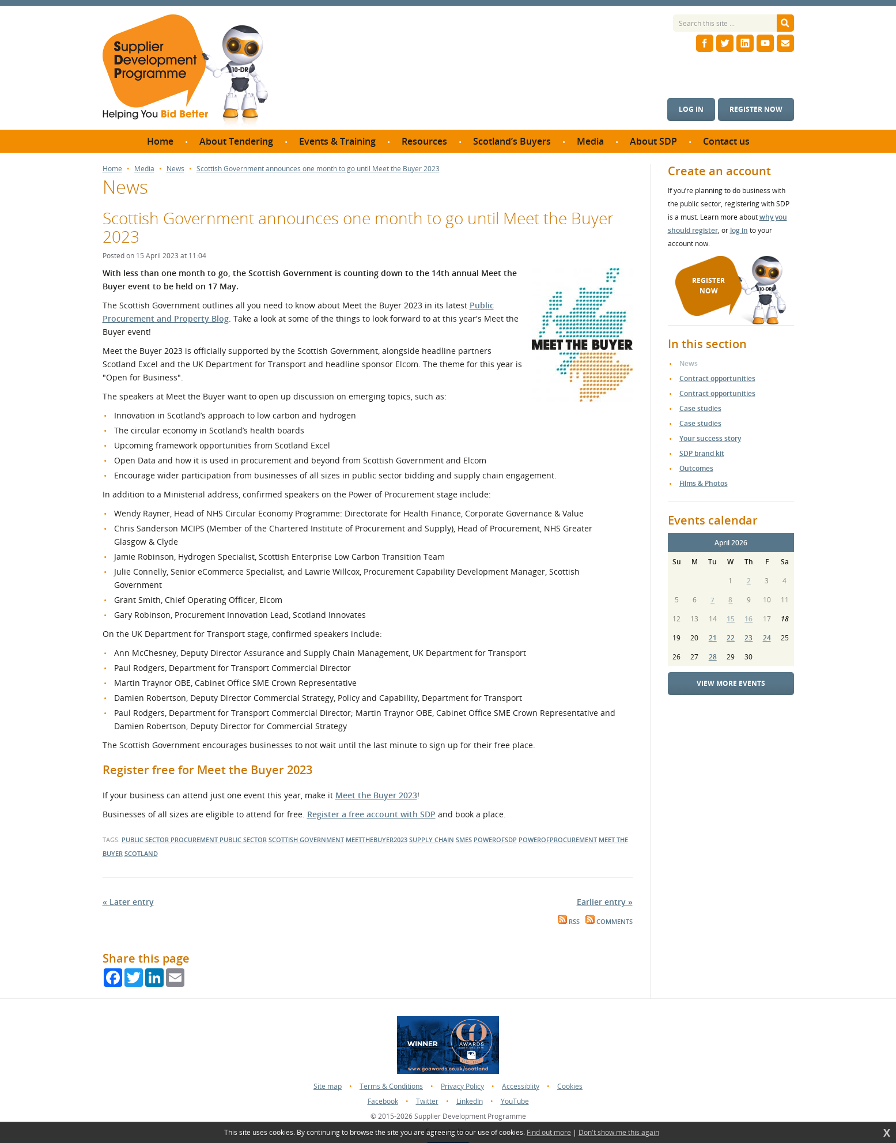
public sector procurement (171, 839)
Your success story (710, 438)
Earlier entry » (605, 901)
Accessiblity (520, 1086)
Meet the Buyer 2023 (376, 795)
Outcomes (696, 468)
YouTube (515, 1101)
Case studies (700, 408)
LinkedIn (469, 1101)
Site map (327, 1086)
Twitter (427, 1101)
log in (739, 230)
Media (144, 168)
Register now (755, 109)
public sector (243, 839)
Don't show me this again (619, 1132)
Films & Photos (703, 483)
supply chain (431, 839)
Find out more (549, 1132)
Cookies (570, 1086)
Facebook (383, 1101)
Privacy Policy (462, 1086)
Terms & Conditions (391, 1086)
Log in (691, 109)
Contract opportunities (717, 378)
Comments (609, 922)
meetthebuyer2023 (376, 839)
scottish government (306, 839)
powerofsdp (495, 839)
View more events (731, 683)
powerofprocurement (558, 839)
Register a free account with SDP (371, 814)
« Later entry (128, 901)
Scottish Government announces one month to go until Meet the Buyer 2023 (318, 168)
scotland (141, 853)
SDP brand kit (701, 453)
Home (112, 168)
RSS (569, 922)
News (175, 168)
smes (464, 839)
